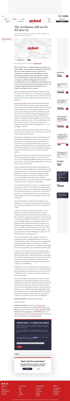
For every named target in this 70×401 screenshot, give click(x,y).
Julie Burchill (60, 107)
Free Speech (21, 394)
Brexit (20, 391)
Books (49, 21)
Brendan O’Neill (39, 388)
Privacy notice (4, 392)
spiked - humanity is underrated (35, 21)
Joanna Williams (39, 391)
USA (19, 395)
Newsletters (62, 19)
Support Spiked (4, 389)
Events (49, 19)
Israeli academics (41, 305)
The (41, 114)
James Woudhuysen (61, 143)
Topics (5, 19)
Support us (62, 21)
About (3, 388)
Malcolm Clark (60, 91)
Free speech (24, 316)
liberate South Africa (41, 309)
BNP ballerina (28, 312)
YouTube (67, 16)
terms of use (32, 399)
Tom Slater (59, 163)
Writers (14, 19)
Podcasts (8, 21)
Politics (59, 144)
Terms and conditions (5, 391)
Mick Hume (38, 394)
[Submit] (14, 16)
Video (58, 184)
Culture (20, 389)
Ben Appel (59, 74)
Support (19, 346)
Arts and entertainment (35, 316)
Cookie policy (4, 394)
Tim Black (38, 395)
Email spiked (55, 394)
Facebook (63, 16)
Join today (27, 368)
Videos (23, 19)
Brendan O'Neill (60, 125)
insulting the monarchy (36, 314)
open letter (17, 223)
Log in (60, 16)
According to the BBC (20, 103)
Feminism (20, 392)
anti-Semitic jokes (41, 307)
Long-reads (20, 21)
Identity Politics (61, 92)
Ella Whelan (38, 392)
